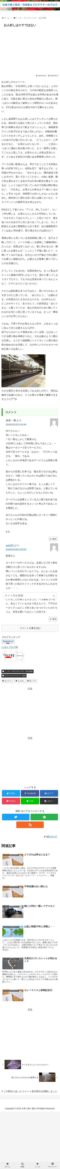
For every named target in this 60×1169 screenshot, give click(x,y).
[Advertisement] (30, 50)
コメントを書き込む (30, 628)
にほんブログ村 (9, 647)
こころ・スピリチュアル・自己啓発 (19, 671)
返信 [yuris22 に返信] (54, 619)
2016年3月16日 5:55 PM (16, 549)
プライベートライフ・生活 (15, 676)
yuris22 (9, 545)
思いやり (32, 681)
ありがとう (8, 681)
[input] (30, 595)
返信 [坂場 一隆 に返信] (54, 539)
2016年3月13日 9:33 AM (16, 424)
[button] (54, 595)
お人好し (21, 681)
